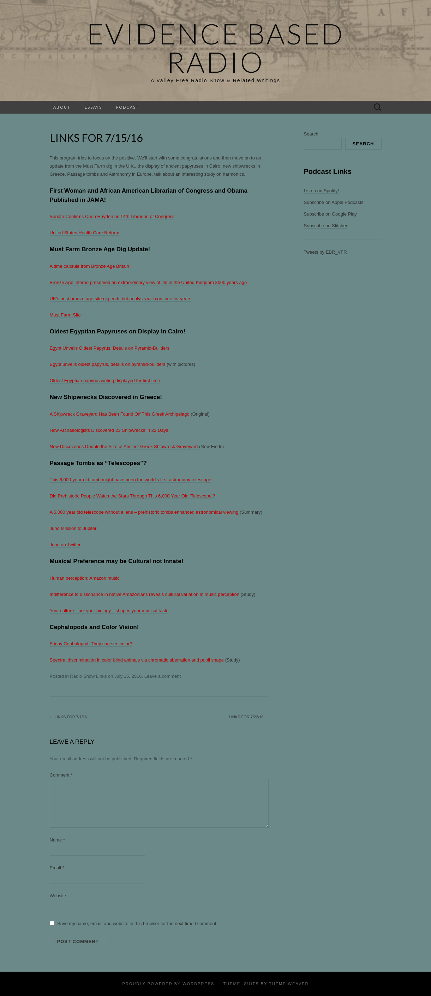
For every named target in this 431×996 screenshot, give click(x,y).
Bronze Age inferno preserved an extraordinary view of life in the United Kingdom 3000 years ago (148, 282)
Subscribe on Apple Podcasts (334, 202)
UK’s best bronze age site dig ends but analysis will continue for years (121, 298)
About (62, 107)
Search (311, 134)
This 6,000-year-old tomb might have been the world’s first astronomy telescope (130, 479)
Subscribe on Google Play (330, 214)
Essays (93, 107)
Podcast (127, 107)
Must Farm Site (65, 315)
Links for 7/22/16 (249, 717)
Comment (61, 775)
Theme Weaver (289, 984)
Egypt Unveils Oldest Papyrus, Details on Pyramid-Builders (110, 348)
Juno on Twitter (65, 544)
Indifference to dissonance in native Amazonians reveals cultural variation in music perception (144, 594)
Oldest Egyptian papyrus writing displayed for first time (105, 380)
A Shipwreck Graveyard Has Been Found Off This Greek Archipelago (120, 414)
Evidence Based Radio (216, 48)
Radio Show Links (88, 676)
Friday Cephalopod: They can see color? (91, 643)
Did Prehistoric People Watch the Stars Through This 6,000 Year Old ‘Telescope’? (132, 496)
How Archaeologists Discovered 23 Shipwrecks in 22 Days (109, 430)
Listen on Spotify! (321, 190)
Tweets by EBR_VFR (325, 252)
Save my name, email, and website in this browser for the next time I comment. (137, 923)
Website (58, 895)
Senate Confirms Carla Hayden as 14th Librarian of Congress (112, 216)
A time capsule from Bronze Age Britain (89, 266)
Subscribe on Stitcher (326, 225)
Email (57, 867)
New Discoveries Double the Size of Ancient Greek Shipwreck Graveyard (124, 446)
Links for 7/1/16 (68, 717)
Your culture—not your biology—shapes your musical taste (109, 610)
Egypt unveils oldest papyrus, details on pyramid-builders (108, 364)
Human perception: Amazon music (85, 578)
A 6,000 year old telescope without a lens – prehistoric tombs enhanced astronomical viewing (144, 512)
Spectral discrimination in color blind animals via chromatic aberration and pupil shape (137, 660)
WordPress (198, 984)
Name (57, 840)
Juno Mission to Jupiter (74, 528)
